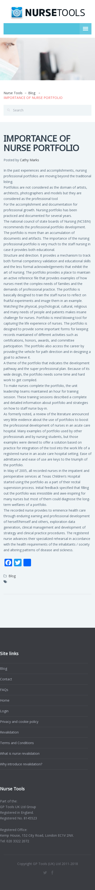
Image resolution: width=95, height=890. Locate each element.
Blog (31, 93)
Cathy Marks (29, 160)
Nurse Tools (13, 93)
